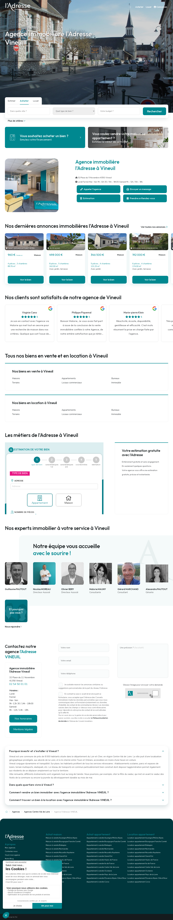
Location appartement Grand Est (140, 856)
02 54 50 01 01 (18, 684)
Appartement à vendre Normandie (100, 849)
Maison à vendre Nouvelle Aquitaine (60, 852)
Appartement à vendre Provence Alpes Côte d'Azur (106, 878)
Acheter (139, 7)
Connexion (160, 7)
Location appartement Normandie (140, 849)
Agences (16, 811)
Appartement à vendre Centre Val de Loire (103, 867)
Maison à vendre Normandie (57, 849)
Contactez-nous (11, 851)
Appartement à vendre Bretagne (99, 845)
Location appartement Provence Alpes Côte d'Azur (147, 878)
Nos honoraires (23, 718)
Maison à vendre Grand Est (56, 856)
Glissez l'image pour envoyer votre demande (143, 685)
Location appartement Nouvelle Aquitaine (143, 852)
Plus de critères (17, 120)
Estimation (87, 198)
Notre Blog (9, 859)
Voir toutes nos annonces (154, 227)
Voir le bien (25, 279)
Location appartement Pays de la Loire (142, 874)
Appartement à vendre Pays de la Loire (102, 874)
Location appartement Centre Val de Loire (143, 867)
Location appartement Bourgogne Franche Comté (147, 841)
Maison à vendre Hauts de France (59, 860)
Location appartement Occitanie (140, 871)
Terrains (16, 382)
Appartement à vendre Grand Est (99, 856)
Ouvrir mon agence (12, 855)
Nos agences (10, 848)
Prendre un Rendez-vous (141, 198)
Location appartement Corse (138, 882)
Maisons (16, 378)
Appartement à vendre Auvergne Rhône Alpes (105, 838)
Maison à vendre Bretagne (56, 845)
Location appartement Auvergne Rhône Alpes (145, 838)
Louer (149, 7)
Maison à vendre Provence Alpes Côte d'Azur (63, 878)
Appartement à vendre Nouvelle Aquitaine (103, 852)
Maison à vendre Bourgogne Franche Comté (63, 841)
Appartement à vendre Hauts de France (102, 860)
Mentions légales (23, 729)
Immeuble (116, 382)
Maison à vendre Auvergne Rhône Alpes (61, 838)
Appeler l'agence (90, 189)
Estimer (12, 100)
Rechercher (154, 111)
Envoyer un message (139, 189)
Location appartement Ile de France (141, 863)
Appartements (69, 378)
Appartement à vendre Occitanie (99, 871)
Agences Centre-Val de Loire (37, 811)
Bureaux (115, 378)
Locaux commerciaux (72, 382)
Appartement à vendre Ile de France (100, 863)
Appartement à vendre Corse (98, 882)
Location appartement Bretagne (139, 845)
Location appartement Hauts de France (142, 860)
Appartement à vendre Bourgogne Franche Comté (106, 841)
